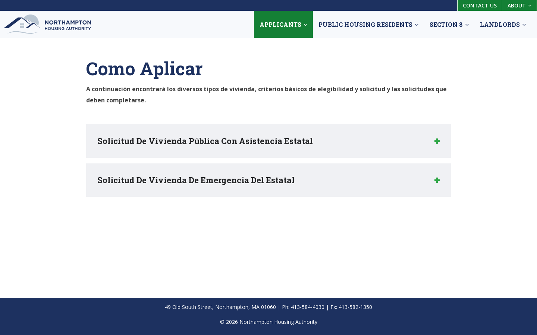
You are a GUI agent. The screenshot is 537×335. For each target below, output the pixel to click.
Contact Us (480, 5)
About (519, 5)
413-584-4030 (307, 306)
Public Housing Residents (368, 24)
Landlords (503, 24)
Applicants (283, 24)
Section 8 (449, 24)
